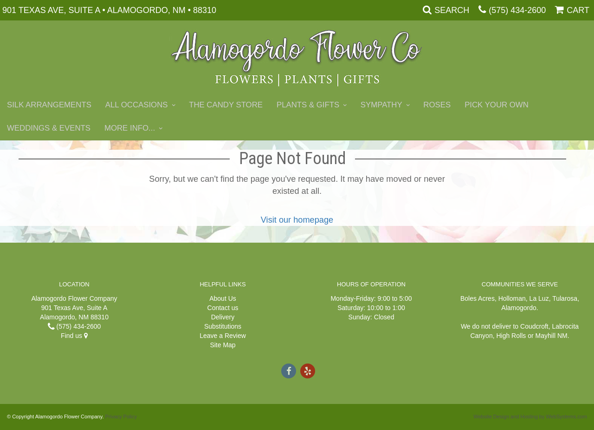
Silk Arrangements (49, 104)
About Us (222, 298)
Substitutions (222, 326)
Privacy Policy (121, 416)
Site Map (222, 345)
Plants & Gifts (308, 104)
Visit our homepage (297, 220)
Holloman (512, 298)
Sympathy (381, 104)
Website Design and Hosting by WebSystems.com (530, 416)
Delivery (223, 317)
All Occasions (136, 104)
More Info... (129, 128)
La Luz (539, 298)
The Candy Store (226, 104)
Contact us (223, 307)
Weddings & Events (48, 128)
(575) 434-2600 (517, 10)
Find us (74, 335)
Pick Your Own (497, 104)
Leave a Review (223, 335)
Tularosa (564, 298)
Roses (437, 104)
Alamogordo (518, 307)
